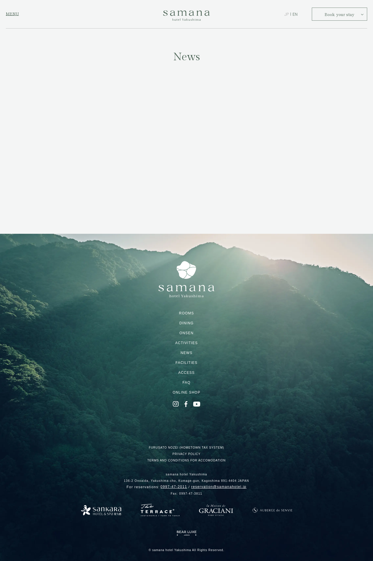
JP (286, 14)
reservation (218, 487)
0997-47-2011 (174, 487)
